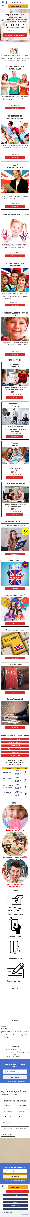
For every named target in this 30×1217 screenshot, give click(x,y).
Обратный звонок (17, 1191)
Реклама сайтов (25, 1214)
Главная (15, 1195)
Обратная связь (15, 1209)
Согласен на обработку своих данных (16, 1081)
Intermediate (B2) (15, 755)
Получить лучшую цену (15, 35)
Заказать (15, 554)
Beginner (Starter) (15, 745)
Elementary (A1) (15, 739)
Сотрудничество (15, 1205)
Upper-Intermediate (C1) (15, 749)
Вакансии (15, 1202)
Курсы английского (15, 1198)
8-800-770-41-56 (18, 2)
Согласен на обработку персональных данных (15, 1181)
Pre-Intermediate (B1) (15, 742)
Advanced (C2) (15, 752)
